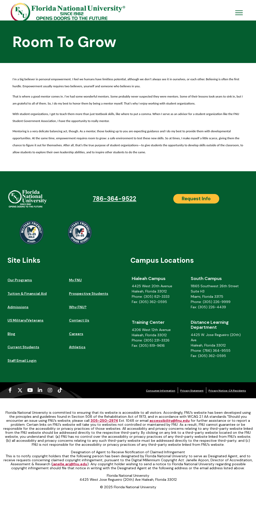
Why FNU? (77, 307)
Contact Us (79, 320)
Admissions (18, 307)
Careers (76, 334)
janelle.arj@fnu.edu (69, 464)
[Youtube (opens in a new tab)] (30, 390)
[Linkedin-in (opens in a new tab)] (40, 390)
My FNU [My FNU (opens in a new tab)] (75, 280)
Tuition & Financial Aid (27, 293)
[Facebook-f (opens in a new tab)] (10, 390)
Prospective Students (88, 293)
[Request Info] (196, 199)
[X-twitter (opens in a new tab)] (20, 390)
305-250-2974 (104, 420)
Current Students (23, 347)
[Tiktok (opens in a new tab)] (60, 390)
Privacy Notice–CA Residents (227, 390)
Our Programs (20, 280)
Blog (11, 334)
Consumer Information (160, 390)
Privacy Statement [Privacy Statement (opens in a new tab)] (192, 390)
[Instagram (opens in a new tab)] (50, 390)
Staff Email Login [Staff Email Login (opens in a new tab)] (22, 360)
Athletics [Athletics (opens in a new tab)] (77, 347)
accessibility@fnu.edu (170, 420)
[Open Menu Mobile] (239, 13)
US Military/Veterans (26, 320)
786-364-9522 (114, 198)
